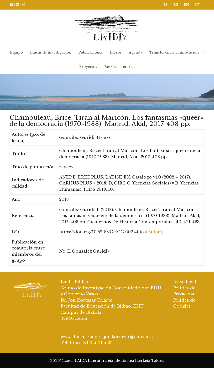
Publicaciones (90, 52)
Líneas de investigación (50, 52)
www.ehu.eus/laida (80, 336)
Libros (116, 52)
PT (197, 5)
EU (175, 5)
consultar (151, 231)
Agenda (135, 52)
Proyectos (88, 67)
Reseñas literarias (119, 67)
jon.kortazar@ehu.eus (127, 336)
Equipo (16, 52)
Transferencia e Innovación (178, 52)
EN (186, 5)
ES (165, 5)
